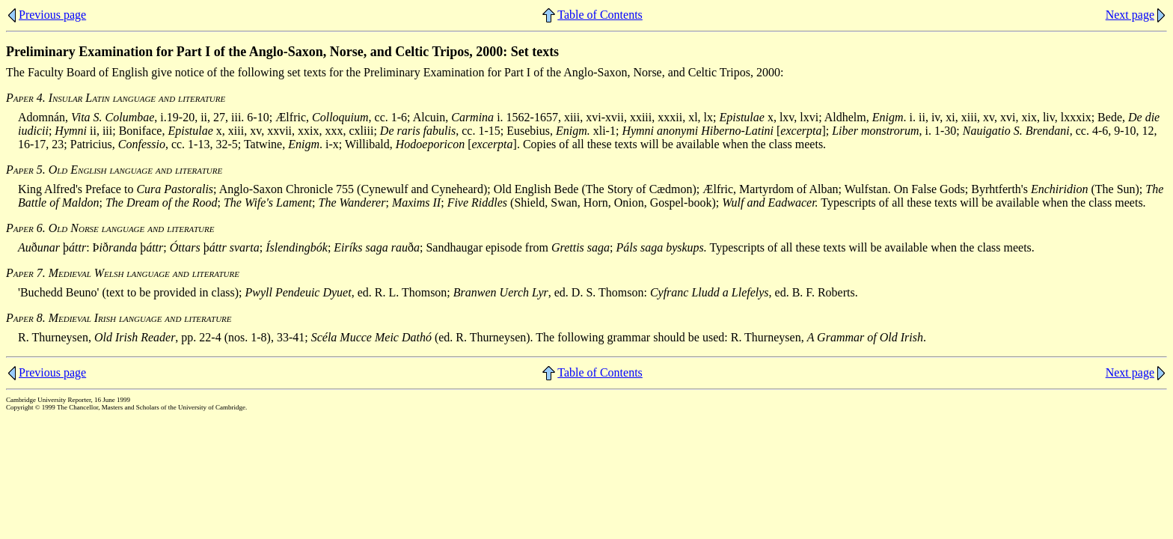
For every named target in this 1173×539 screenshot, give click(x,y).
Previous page (52, 14)
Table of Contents (600, 14)
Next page (1130, 14)
